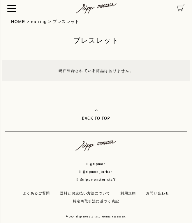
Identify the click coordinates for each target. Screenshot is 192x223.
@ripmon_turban (96, 172)
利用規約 (128, 193)
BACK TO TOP (96, 118)
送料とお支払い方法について (85, 193)
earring (39, 21)
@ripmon (96, 164)
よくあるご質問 (36, 193)
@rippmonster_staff (96, 180)
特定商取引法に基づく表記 (96, 201)
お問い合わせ (157, 193)
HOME (18, 21)
